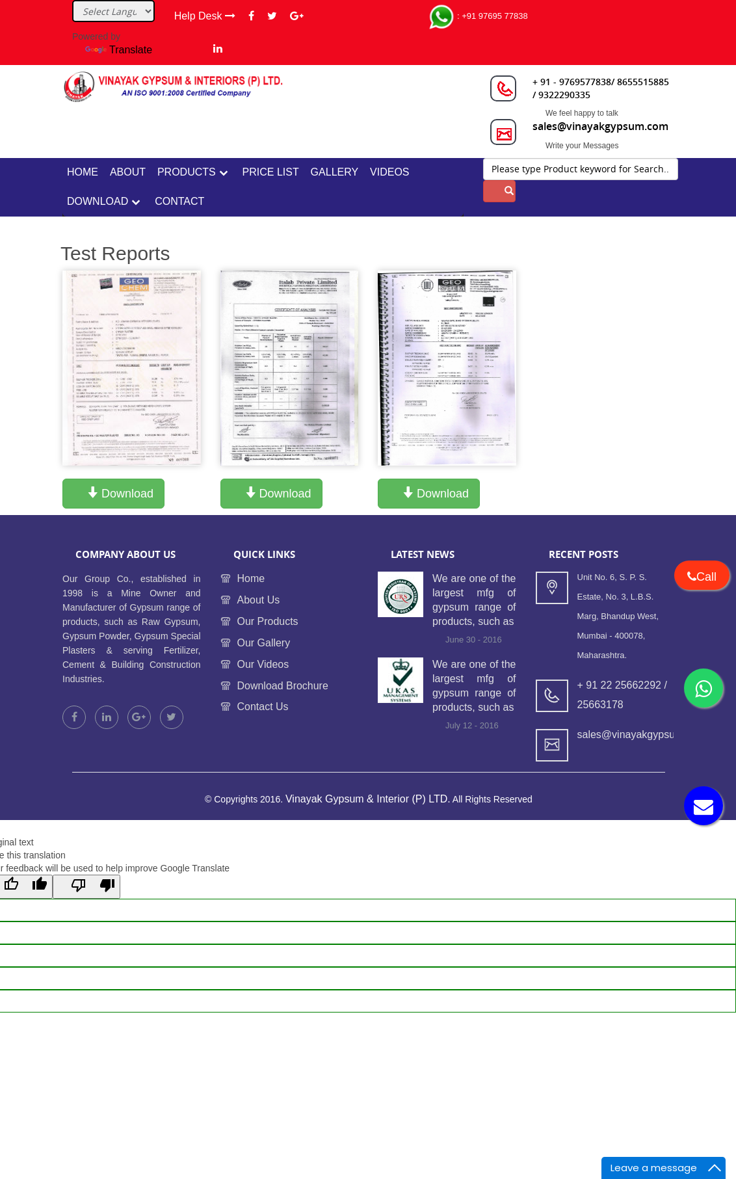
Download (97, 201)
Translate (118, 49)
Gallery (335, 172)
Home (251, 579)
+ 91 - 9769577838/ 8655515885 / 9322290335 (600, 88)
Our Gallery (264, 642)
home (82, 172)
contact (179, 201)
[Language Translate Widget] (113, 11)
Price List (271, 172)
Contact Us (263, 707)
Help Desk (204, 15)
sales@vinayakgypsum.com (600, 126)
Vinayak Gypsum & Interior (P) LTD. (368, 799)
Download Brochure (283, 685)
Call (701, 576)
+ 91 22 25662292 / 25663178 (622, 695)
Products (186, 172)
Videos (389, 172)
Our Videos (263, 664)
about (128, 172)
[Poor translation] (86, 887)
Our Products (267, 621)
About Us (258, 599)
